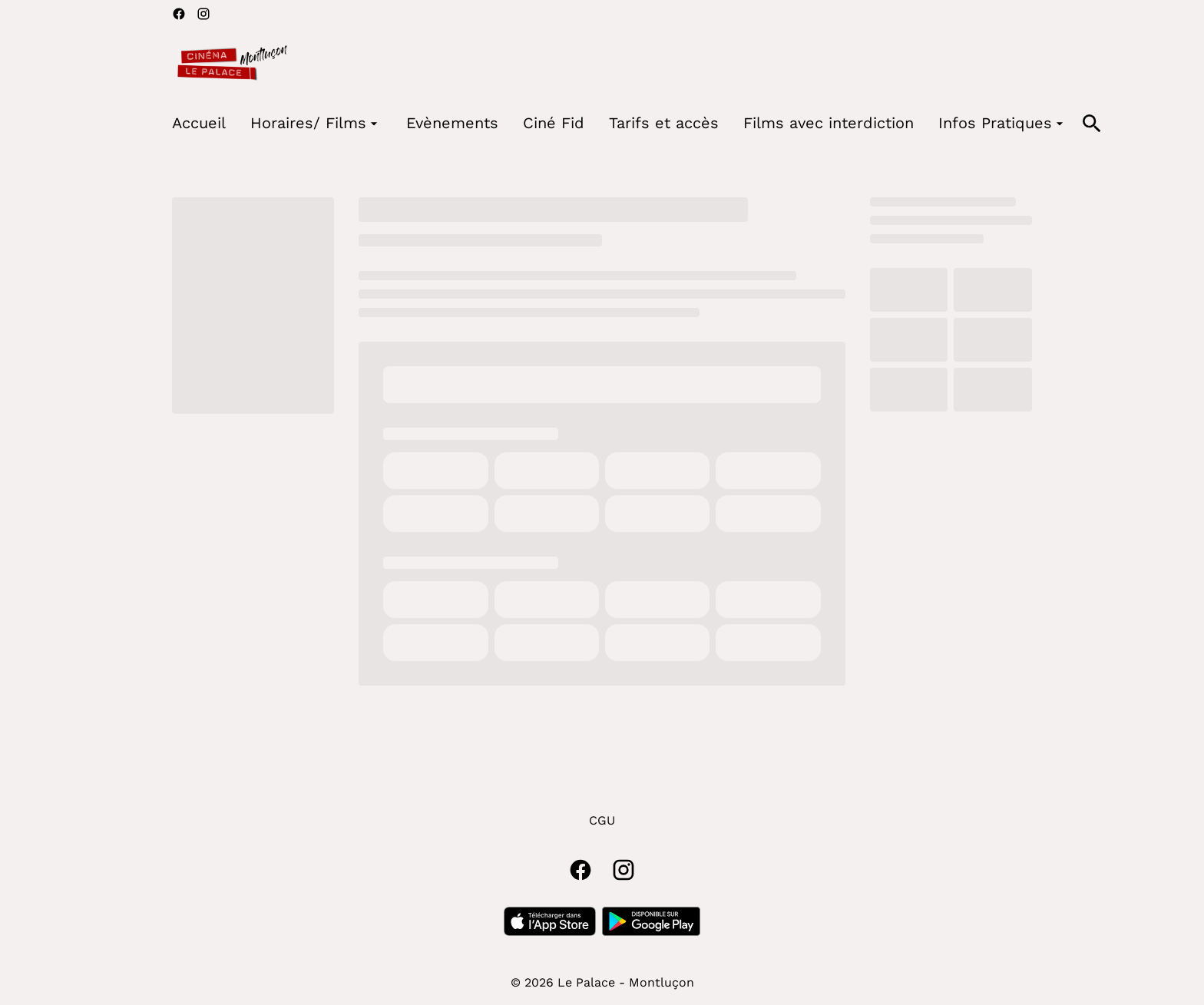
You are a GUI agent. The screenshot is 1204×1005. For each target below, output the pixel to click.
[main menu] (619, 123)
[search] (1092, 123)
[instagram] (203, 14)
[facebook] (179, 14)
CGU (602, 820)
